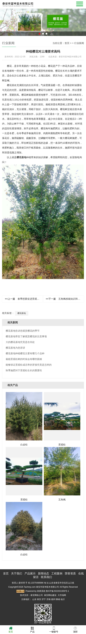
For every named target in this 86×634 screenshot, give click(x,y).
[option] (43, 26)
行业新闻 (79, 43)
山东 (34, 599)
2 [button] (43, 38)
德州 (53, 599)
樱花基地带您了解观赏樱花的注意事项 (26, 336)
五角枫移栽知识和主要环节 (65, 298)
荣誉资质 (70, 573)
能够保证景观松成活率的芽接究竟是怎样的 (29, 364)
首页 (67, 43)
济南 (48, 599)
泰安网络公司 (36, 595)
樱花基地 (21, 313)
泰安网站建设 (50, 595)
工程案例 (56, 573)
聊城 (58, 599)
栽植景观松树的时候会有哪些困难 (24, 359)
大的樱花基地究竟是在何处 (20, 342)
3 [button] (46, 38)
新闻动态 (43, 573)
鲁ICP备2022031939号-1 (57, 591)
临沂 (63, 599)
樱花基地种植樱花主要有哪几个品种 (25, 353)
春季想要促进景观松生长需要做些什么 (24, 298)
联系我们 (46, 577)
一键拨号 (53, 629)
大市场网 (62, 595)
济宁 (44, 599)
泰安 (39, 599)
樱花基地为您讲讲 (15, 347)
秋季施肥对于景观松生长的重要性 (24, 370)
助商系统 (41, 591)
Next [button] (81, 23)
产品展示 (30, 573)
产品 (32, 629)
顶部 (75, 629)
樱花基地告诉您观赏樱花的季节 (23, 330)
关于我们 (16, 573)
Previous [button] (4, 23)
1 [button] (39, 38)
